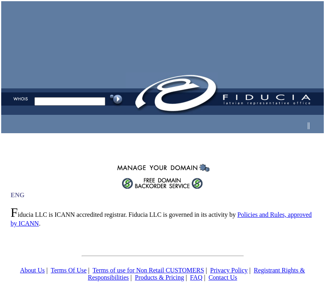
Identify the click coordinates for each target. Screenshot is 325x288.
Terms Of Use (69, 270)
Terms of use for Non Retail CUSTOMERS (148, 270)
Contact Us (223, 277)
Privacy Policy (229, 270)
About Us (32, 270)
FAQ (196, 277)
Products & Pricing (159, 277)
